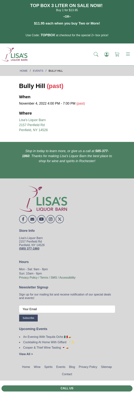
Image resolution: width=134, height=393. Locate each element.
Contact (67, 374)
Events (60, 366)
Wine (37, 366)
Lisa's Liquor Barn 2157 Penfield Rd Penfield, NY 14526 (33, 125)
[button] (96, 54)
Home (26, 366)
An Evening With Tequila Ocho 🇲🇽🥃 (47, 336)
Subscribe (28, 317)
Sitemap (106, 366)
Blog (72, 366)
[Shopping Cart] (117, 54)
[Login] (106, 54)
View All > (26, 354)
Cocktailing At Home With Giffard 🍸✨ (49, 342)
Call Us (67, 388)
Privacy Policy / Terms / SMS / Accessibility (47, 277)
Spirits (48, 366)
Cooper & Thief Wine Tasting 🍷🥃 (46, 347)
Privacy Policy (88, 366)
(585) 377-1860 (29, 248)
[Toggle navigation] (128, 54)
